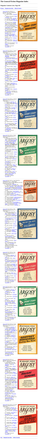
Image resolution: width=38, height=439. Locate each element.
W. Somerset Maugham (10, 312)
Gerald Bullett (14, 72)
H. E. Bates (7, 69)
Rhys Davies (7, 163)
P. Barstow (15, 373)
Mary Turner (14, 338)
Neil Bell (13, 168)
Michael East (8, 91)
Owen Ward (14, 31)
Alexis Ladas (7, 161)
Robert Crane (14, 84)
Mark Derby (15, 20)
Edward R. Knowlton (9, 331)
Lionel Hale (14, 184)
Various (14, 39)
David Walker (14, 420)
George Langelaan (13, 195)
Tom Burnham (16, 198)
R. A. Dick (15, 121)
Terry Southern (14, 427)
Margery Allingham (8, 236)
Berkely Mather (13, 140)
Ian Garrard (20, 188)
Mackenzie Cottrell (8, 348)
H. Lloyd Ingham (16, 202)
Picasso (11, 389)
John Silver (15, 14)
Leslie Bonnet (14, 296)
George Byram (14, 214)
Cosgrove (6, 44)
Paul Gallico (11, 379)
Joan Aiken (15, 225)
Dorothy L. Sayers (14, 261)
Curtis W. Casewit (17, 192)
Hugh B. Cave (7, 392)
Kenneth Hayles (14, 229)
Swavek (16, 25)
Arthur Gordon (14, 233)
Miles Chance (8, 92)
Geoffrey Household (17, 197)
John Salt (14, 18)
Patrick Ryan (13, 83)
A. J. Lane (13, 334)
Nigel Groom (14, 349)
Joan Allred (15, 40)
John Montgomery (9, 414)
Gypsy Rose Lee (8, 27)
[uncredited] (13, 19)
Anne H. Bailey (13, 330)
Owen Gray (15, 307)
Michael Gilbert (15, 58)
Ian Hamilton (15, 410)
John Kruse (14, 422)
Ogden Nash (13, 113)
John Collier (14, 408)
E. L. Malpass (14, 273)
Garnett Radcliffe (16, 191)
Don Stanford (18, 200)
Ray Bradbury (13, 386)
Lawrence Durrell (8, 61)
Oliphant (13, 230)
